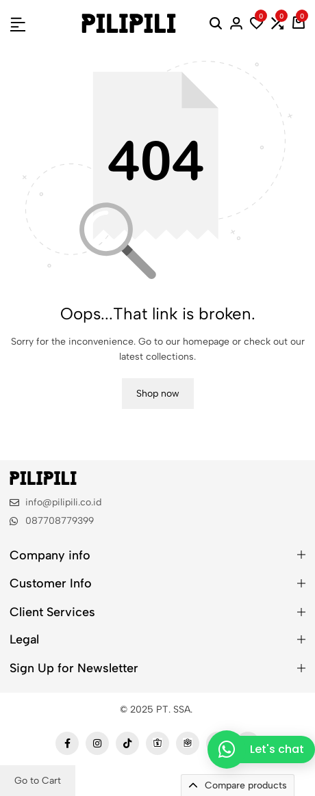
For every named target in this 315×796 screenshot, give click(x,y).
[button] (257, 23)
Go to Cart (37, 780)
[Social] (67, 743)
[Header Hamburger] (17, 23)
